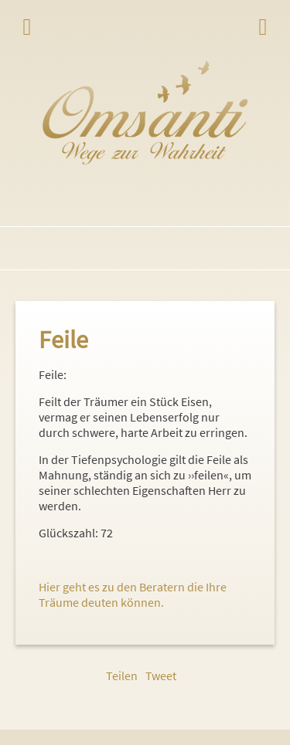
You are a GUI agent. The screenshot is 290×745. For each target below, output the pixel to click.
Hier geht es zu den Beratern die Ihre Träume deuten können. (133, 594)
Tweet (160, 675)
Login (263, 27)
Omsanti (145, 112)
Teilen (122, 675)
